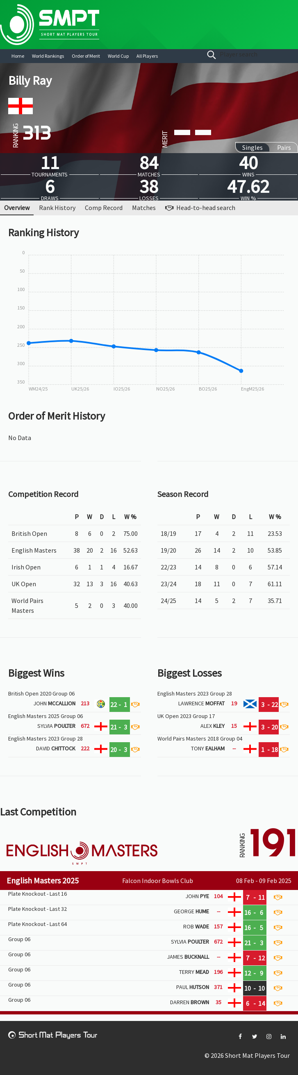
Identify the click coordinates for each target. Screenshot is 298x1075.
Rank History (57, 207)
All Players (147, 56)
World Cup (118, 56)
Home (17, 56)
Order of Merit (86, 56)
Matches (144, 207)
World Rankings (48, 56)
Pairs (284, 147)
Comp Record (104, 207)
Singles (252, 147)
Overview (17, 207)
